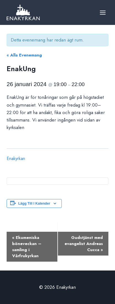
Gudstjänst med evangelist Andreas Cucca (84, 244)
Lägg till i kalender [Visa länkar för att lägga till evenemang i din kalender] (34, 203)
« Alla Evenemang (24, 55)
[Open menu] (102, 12)
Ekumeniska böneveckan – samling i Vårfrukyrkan (26, 247)
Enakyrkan (16, 158)
